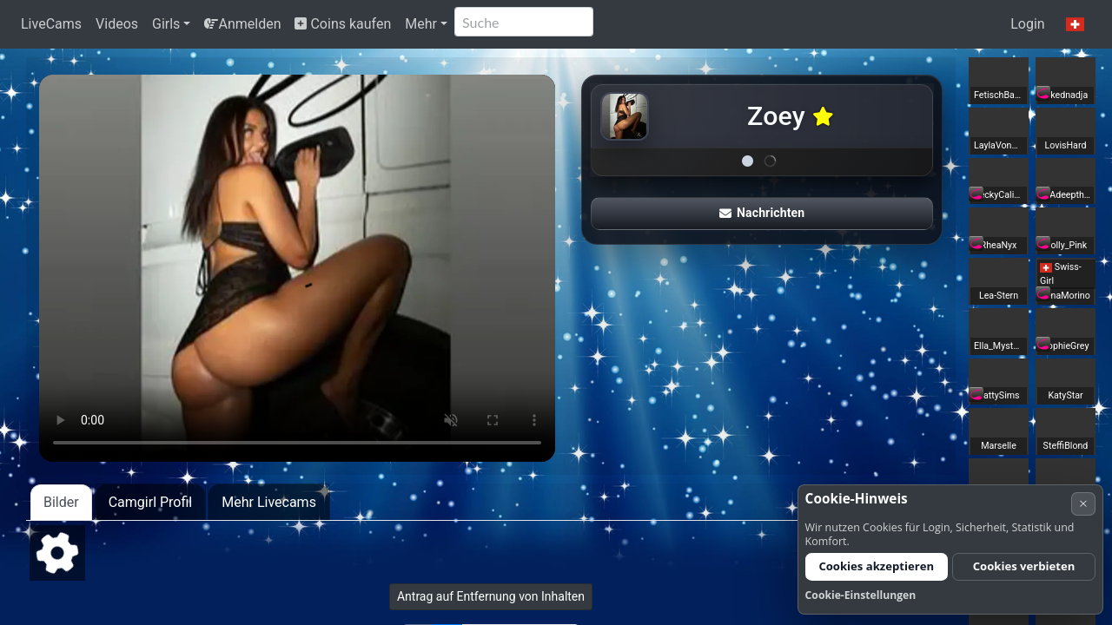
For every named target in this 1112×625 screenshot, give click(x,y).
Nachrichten (761, 213)
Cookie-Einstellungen (861, 595)
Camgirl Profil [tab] (151, 502)
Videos (117, 24)
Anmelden (242, 24)
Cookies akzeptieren (876, 566)
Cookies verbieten (1024, 566)
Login (1027, 24)
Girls (166, 24)
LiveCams (51, 24)
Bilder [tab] (61, 502)
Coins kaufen (343, 24)
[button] (1075, 24)
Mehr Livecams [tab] (269, 502)
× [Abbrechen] (1083, 503)
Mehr (421, 24)
